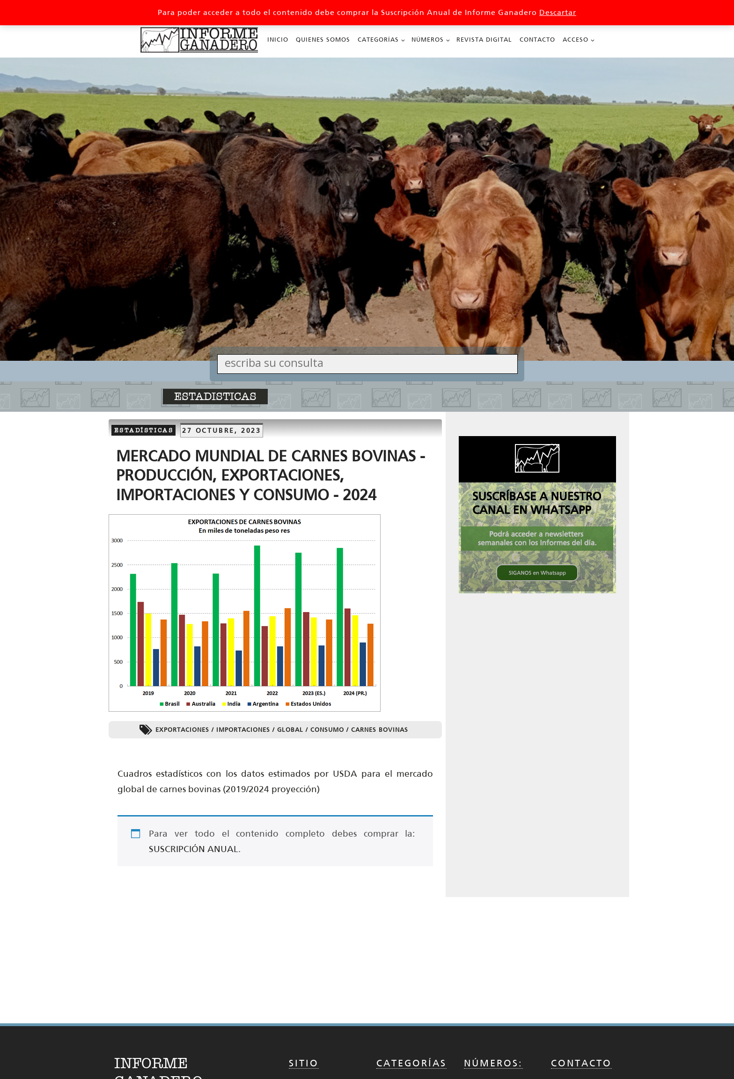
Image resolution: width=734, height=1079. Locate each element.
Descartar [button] (557, 12)
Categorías (378, 39)
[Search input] (370, 362)
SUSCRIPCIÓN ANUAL (193, 849)
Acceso (575, 39)
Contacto (537, 39)
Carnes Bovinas (379, 729)
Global (290, 729)
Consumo (327, 729)
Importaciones (243, 729)
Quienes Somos (323, 39)
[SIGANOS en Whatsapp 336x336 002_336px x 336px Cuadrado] (537, 591)
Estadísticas (144, 430)
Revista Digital (484, 39)
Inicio (277, 39)
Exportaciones (182, 729)
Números (427, 39)
